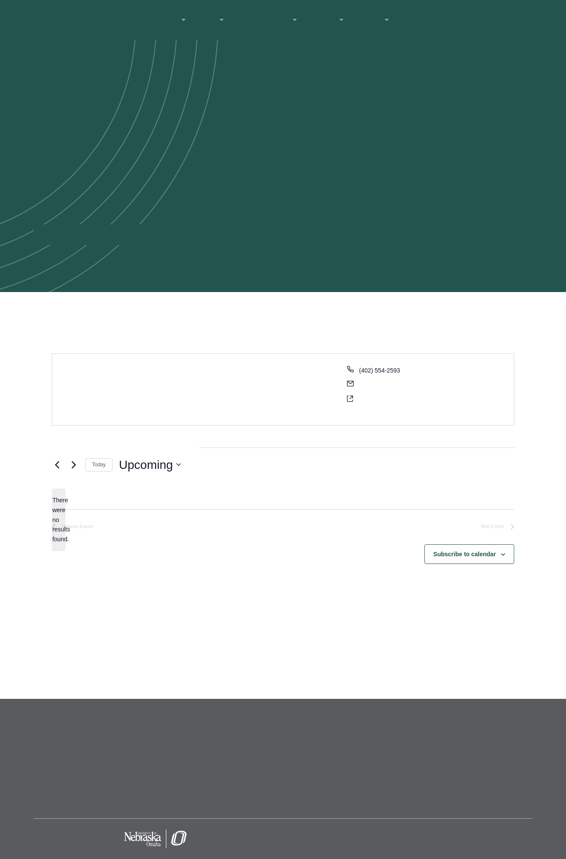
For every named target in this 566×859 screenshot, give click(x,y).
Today (99, 465)
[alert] (58, 520)
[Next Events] (73, 464)
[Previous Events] (57, 464)
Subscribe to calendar (464, 554)
